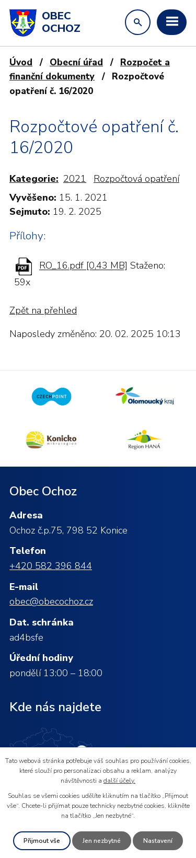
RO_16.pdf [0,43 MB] (83, 266)
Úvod (20, 62)
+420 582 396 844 (50, 566)
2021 (74, 178)
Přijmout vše (42, 841)
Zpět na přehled (43, 310)
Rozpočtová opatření (136, 178)
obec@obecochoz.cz (51, 601)
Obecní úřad (76, 62)
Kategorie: (34, 178)
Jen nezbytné (102, 841)
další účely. (119, 780)
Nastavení (157, 841)
